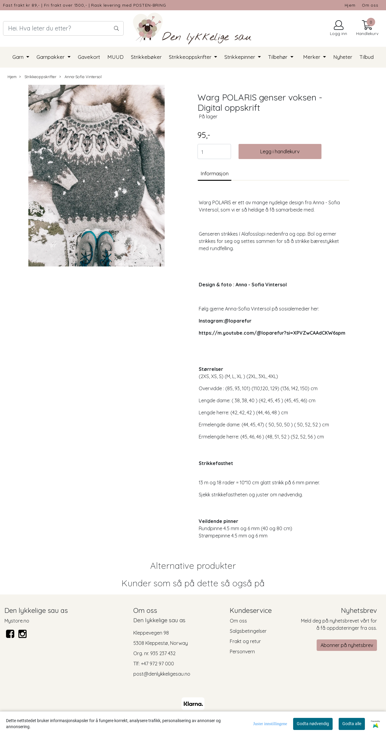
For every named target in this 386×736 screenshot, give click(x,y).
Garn (18, 57)
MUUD (115, 57)
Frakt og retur (245, 641)
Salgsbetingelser (248, 631)
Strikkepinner (240, 57)
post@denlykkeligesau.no (161, 674)
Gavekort (89, 57)
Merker (312, 57)
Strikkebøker (146, 57)
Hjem (350, 5)
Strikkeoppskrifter (191, 57)
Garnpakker (51, 57)
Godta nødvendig (313, 723)
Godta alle (351, 723)
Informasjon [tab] (215, 173)
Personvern (242, 651)
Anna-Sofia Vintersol (80, 76)
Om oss (370, 5)
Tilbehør (278, 57)
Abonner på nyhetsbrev (347, 645)
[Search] (63, 28)
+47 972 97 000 (157, 664)
